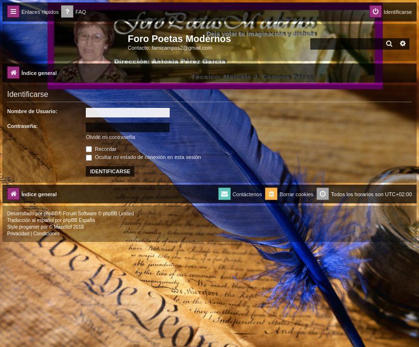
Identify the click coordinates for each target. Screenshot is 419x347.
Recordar (101, 149)
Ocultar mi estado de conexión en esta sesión (143, 157)
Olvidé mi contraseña (110, 137)
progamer (29, 227)
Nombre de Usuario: (32, 111)
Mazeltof (63, 227)
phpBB (51, 213)
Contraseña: (22, 126)
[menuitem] (73, 12)
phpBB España (79, 220)
